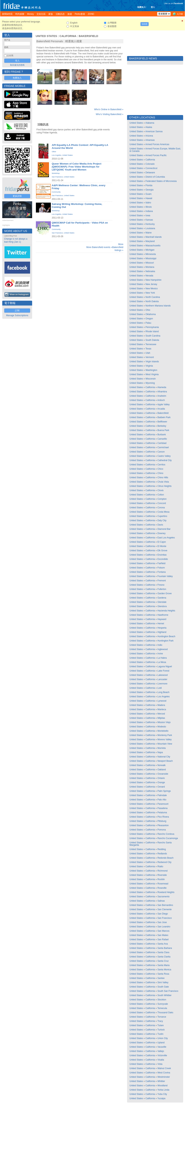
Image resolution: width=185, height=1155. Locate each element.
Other (54, 152)
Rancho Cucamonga (167, 838)
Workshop (56, 173)
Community (56, 192)
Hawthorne (162, 615)
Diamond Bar (163, 529)
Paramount (162, 804)
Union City (162, 1038)
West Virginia (151, 374)
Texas (148, 348)
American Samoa (154, 131)
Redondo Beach (165, 858)
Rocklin (161, 879)
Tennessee (150, 344)
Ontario (161, 778)
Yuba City (162, 1094)
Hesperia (161, 628)
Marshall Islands (153, 237)
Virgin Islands (152, 361)
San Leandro (163, 926)
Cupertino (162, 516)
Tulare (160, 1025)
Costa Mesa (163, 512)
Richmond (162, 870)
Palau (148, 323)
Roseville (161, 888)
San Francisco (57, 177)
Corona (161, 507)
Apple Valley (163, 404)
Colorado (150, 164)
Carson (161, 451)
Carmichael (163, 447)
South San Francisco (167, 991)
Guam (148, 194)
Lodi (159, 688)
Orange (161, 782)
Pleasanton (163, 825)
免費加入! (141, 7)
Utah (147, 353)
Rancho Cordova (165, 834)
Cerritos (161, 464)
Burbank (161, 434)
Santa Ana (162, 943)
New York (150, 293)
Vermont (149, 357)
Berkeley (161, 426)
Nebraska (150, 271)
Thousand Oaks (165, 1012)
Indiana (149, 211)
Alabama (149, 123)
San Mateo (162, 935)
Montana (149, 267)
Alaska (148, 127)
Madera (161, 705)
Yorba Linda (163, 1090)
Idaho (148, 202)
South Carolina (152, 335)
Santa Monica (164, 969)
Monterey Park (164, 735)
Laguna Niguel (164, 666)
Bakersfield (88, 36)
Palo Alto (161, 799)
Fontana (161, 572)
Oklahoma (150, 314)
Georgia (149, 189)
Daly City (161, 520)
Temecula (162, 1008)
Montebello (162, 731)
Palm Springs (164, 791)
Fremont (161, 580)
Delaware (150, 172)
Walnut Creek (164, 1068)
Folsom (161, 567)
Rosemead (162, 883)
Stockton (161, 999)
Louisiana (150, 228)
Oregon (149, 318)
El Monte (161, 546)
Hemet (160, 623)
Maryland (150, 241)
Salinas (161, 901)
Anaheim (161, 396)
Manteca (161, 709)
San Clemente (164, 909)
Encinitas (161, 555)
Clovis (160, 490)
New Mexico (151, 288)
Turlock (161, 1029)
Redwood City (164, 862)
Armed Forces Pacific (156, 155)
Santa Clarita (163, 956)
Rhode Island (152, 331)
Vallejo (160, 1051)
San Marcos (163, 931)
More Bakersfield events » (99, 247)
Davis (160, 524)
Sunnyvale (162, 1004)
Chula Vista (163, 481)
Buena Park (163, 430)
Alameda (161, 387)
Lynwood (161, 701)
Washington (151, 370)
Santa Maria (163, 965)
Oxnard (161, 786)
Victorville (162, 1055)
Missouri (149, 262)
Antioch (161, 400)
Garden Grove (164, 593)
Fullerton (161, 589)
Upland (160, 1042)
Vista (159, 1064)
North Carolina (152, 297)
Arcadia (161, 408)
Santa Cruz (163, 961)
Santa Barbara (164, 948)
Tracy (160, 1021)
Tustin (160, 1034)
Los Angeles (56, 155)
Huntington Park (165, 640)
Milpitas (161, 718)
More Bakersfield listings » (117, 247)
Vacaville (161, 1047)
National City (163, 756)
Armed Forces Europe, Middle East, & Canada (155, 149)
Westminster (163, 1077)
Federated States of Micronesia (161, 181)
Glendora (161, 606)
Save (144, 24)
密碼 (6, 47)
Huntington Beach (166, 636)
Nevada (149, 275)
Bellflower (162, 421)
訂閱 (17, 310)
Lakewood (162, 675)
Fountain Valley (165, 576)
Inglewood (162, 649)
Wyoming (150, 383)
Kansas (149, 219)
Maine (148, 232)
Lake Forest (163, 670)
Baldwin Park (163, 417)
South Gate (163, 986)
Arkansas (150, 140)
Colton (160, 494)
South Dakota (152, 340)
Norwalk (161, 765)
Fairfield (161, 563)
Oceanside (162, 774)
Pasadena (162, 808)
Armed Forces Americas (157, 144)
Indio (159, 645)
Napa (160, 752)
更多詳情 (17, 196)
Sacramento (163, 896)
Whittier (161, 1081)
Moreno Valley (164, 739)
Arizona (149, 135)
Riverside (162, 875)
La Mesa (161, 662)
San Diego (162, 913)
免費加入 (17, 78)
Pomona (161, 829)
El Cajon (161, 542)
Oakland (161, 769)
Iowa (147, 215)
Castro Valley (163, 456)
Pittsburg (161, 821)
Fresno (160, 585)
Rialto (160, 866)
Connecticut (151, 168)
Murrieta (161, 748)
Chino (160, 473)
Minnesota (150, 254)
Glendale (161, 602)
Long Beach (163, 692)
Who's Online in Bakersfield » (108, 109)
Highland (161, 632)
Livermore (162, 683)
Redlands (162, 853)
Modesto (161, 726)
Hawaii (148, 198)
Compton (161, 499)
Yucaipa (161, 1098)
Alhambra (162, 391)
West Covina (163, 1072)
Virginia (149, 366)
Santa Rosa (163, 974)
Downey (161, 533)
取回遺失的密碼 (17, 65)
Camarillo (162, 439)
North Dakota (152, 301)
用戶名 (7, 40)
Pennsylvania (152, 327)
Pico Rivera (163, 817)
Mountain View (164, 743)
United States (46, 36)
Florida (148, 185)
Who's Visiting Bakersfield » (109, 114)
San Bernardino (165, 905)
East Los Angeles (166, 537)
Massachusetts (152, 245)
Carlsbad (161, 443)
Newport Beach (165, 761)
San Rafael (162, 939)
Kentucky (150, 224)
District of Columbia (155, 177)
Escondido (162, 559)
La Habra (161, 658)
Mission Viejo (163, 722)
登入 (153, 7)
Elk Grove (162, 550)
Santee (160, 978)
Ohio (147, 310)
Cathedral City (164, 460)
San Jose (162, 922)
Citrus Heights (164, 486)
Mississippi (150, 258)
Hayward (161, 619)
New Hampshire (153, 280)
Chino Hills (162, 477)
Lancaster (162, 679)
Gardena (161, 597)
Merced (161, 713)
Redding (161, 849)
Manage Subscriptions (17, 315)
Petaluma (162, 812)
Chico (160, 469)
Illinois (148, 207)
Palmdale (162, 795)
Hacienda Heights (166, 610)
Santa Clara (163, 952)
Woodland (162, 1085)
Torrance (161, 1017)
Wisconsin (150, 378)
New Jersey (151, 284)
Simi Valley (162, 982)
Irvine (160, 653)
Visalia (160, 1059)
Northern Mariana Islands (158, 305)
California (67, 36)
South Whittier (164, 995)
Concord (161, 503)
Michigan (149, 250)
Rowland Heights (165, 892)
